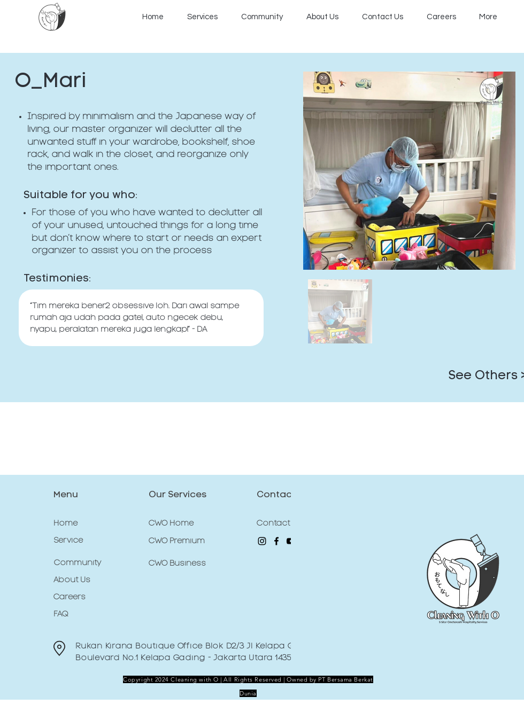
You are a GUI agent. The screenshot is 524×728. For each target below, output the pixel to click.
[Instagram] (262, 541)
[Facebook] (276, 541)
